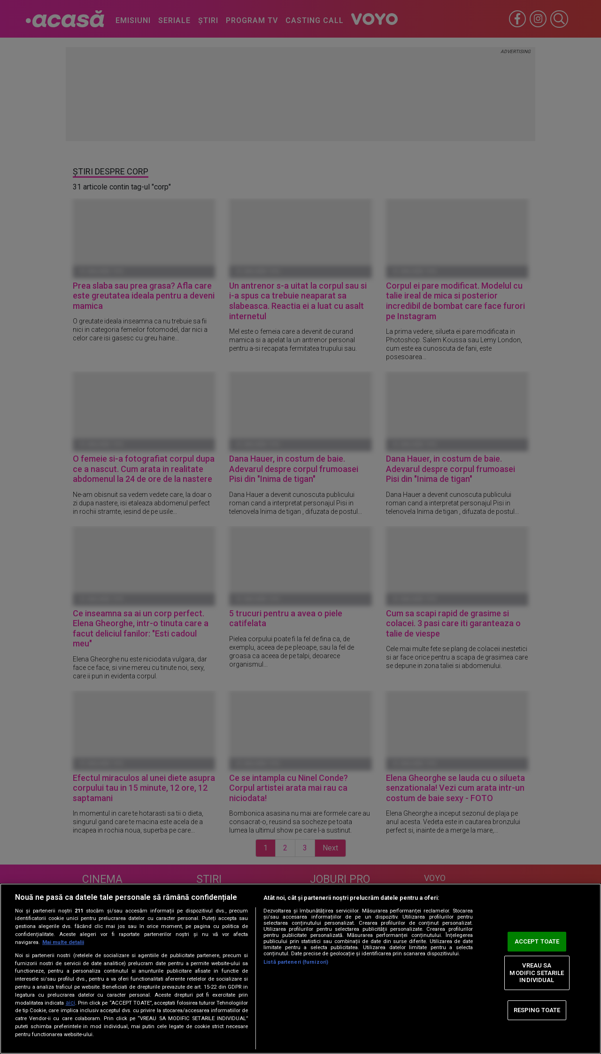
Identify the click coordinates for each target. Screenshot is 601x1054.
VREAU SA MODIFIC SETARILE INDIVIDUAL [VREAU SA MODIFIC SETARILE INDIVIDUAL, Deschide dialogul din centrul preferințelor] (536, 972)
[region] (300, 968)
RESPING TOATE (537, 1010)
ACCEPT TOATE (537, 941)
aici (70, 1002)
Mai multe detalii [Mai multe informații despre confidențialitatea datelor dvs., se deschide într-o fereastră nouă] (63, 942)
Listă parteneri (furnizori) (295, 962)
